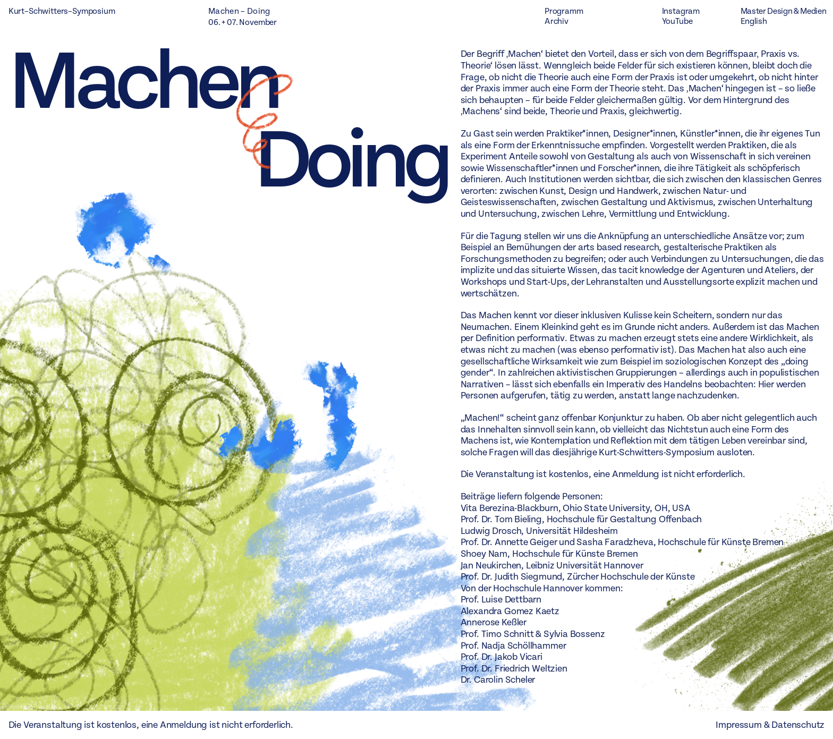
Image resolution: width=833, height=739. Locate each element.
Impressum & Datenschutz (770, 725)
